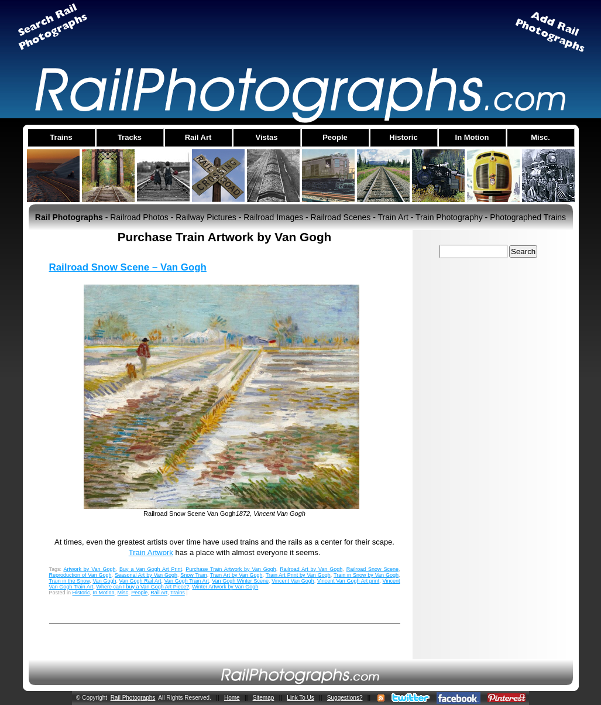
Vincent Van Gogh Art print (348, 581)
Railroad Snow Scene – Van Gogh (128, 267)
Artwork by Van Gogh (89, 569)
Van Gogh (104, 581)
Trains (177, 593)
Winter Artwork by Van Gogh (225, 587)
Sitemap (263, 697)
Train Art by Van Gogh (236, 575)
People (139, 593)
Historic (81, 593)
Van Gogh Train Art (186, 581)
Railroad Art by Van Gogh (311, 569)
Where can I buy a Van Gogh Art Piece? (142, 587)
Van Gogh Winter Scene (240, 581)
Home (232, 697)
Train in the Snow (69, 581)
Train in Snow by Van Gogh (366, 575)
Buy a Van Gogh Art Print (150, 569)
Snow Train (193, 575)
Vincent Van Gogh (293, 581)
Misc (123, 593)
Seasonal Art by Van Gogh (146, 575)
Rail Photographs (133, 697)
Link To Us (300, 697)
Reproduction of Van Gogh (80, 575)
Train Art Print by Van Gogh (298, 575)
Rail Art (158, 593)
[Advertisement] (301, 31)
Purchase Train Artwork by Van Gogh (231, 569)
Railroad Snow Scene (372, 569)
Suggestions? (345, 697)
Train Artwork (151, 552)
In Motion (104, 593)
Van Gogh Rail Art (140, 581)
